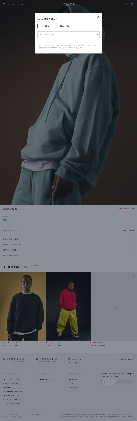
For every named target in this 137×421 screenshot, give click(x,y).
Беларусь (64, 26)
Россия (45, 26)
